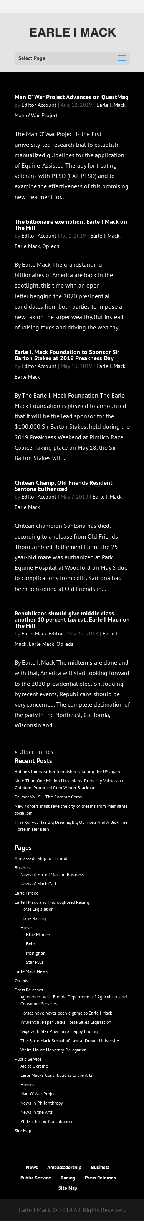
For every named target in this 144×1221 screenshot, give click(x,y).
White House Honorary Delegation (53, 1050)
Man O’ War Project (38, 1093)
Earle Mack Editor (42, 633)
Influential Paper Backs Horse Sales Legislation (65, 1022)
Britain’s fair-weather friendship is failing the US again (67, 771)
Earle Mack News (31, 971)
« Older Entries (34, 751)
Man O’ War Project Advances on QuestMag (72, 97)
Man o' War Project (36, 115)
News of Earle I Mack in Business (52, 874)
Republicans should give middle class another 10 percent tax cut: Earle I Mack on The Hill (72, 619)
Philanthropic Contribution (46, 1121)
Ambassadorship (64, 1167)
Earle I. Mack (111, 104)
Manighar (35, 953)
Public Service (28, 1059)
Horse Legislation (37, 909)
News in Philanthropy (41, 1103)
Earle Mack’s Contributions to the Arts (56, 1075)
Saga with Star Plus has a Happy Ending (59, 1031)
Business (23, 867)
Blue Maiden (38, 934)
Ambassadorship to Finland (41, 858)
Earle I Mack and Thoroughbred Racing (52, 902)
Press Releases (29, 990)
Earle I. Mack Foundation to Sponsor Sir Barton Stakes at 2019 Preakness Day (67, 355)
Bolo (30, 944)
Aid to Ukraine (34, 1066)
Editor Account (39, 104)
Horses (26, 927)
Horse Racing (33, 918)
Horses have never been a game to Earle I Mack (66, 1013)
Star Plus (34, 962)
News (32, 1167)
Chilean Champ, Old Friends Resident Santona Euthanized (64, 485)
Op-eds (50, 246)
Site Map (23, 1130)
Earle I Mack (26, 893)
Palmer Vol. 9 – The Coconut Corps (48, 797)
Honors (27, 1084)
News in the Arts (36, 1112)
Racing (68, 1177)
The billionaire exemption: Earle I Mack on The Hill (71, 224)
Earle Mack (27, 246)
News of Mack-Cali (38, 884)
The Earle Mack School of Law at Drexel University (69, 1040)
